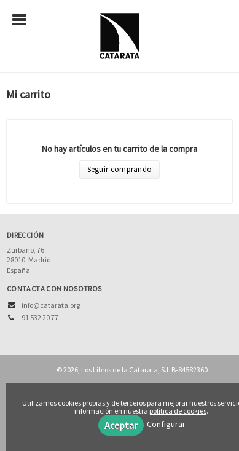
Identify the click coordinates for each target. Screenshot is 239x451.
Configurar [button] (166, 423)
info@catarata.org (51, 305)
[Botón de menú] (24, 20)
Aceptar (121, 425)
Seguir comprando (119, 169)
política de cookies (177, 410)
